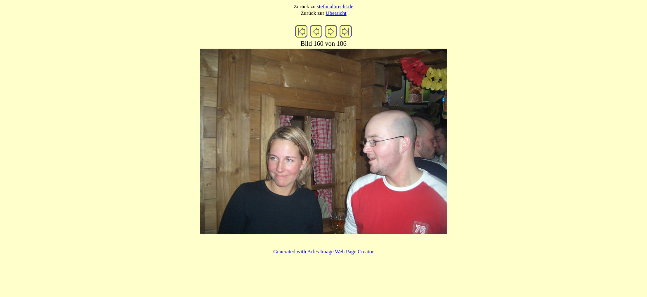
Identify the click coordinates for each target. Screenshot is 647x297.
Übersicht (336, 13)
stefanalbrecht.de (335, 6)
